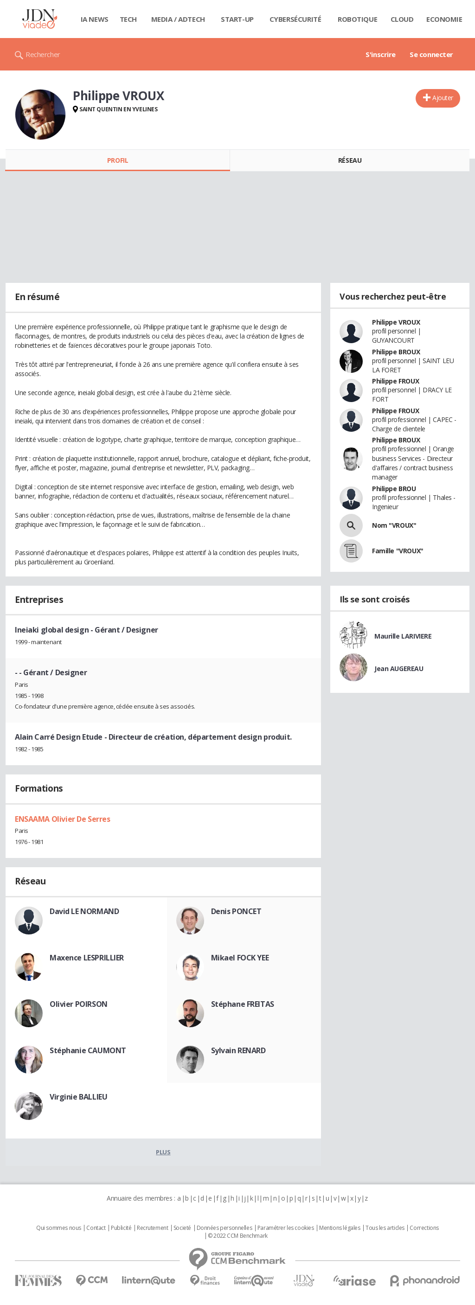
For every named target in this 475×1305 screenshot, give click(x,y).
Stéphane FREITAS (242, 1004)
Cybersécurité (295, 19)
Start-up (237, 19)
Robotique (357, 19)
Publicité (121, 1228)
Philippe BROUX (396, 351)
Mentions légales (339, 1228)
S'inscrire (381, 54)
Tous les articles (385, 1228)
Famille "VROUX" (398, 550)
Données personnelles (224, 1228)
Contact (95, 1228)
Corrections (424, 1228)
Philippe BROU (394, 488)
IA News (95, 19)
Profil (117, 160)
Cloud (402, 19)
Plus (163, 1152)
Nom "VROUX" (394, 525)
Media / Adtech (178, 19)
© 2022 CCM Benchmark (238, 1236)
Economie (444, 19)
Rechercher (43, 54)
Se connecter (431, 54)
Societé (182, 1228)
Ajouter (442, 97)
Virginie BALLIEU (78, 1097)
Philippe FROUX (395, 381)
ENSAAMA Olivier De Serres (62, 819)
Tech (128, 19)
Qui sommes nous (58, 1228)
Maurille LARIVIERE (402, 636)
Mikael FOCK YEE (240, 958)
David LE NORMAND (84, 911)
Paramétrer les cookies (285, 1228)
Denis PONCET (236, 911)
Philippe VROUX (396, 322)
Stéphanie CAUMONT (88, 1050)
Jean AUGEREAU (399, 668)
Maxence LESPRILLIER (87, 958)
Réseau (349, 160)
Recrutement (152, 1228)
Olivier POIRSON (79, 1004)
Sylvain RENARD (238, 1050)
